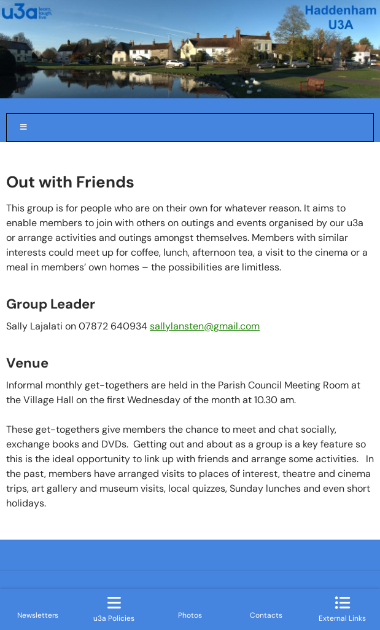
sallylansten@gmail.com (205, 326)
